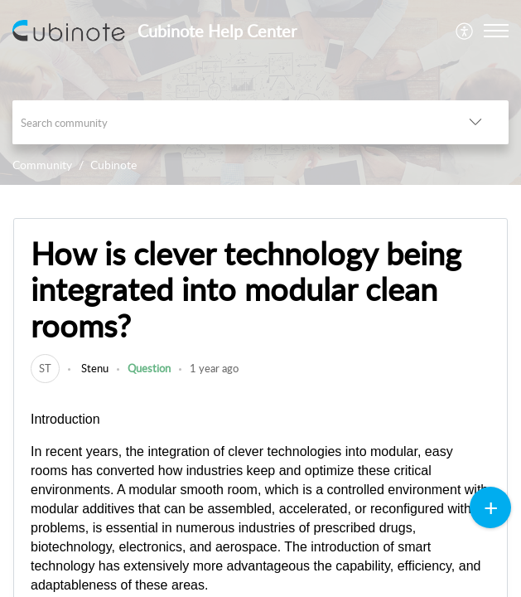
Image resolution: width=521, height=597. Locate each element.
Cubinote (113, 164)
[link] (45, 368)
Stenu (94, 368)
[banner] (260, 92)
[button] (465, 31)
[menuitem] (465, 31)
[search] (227, 122)
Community (42, 164)
